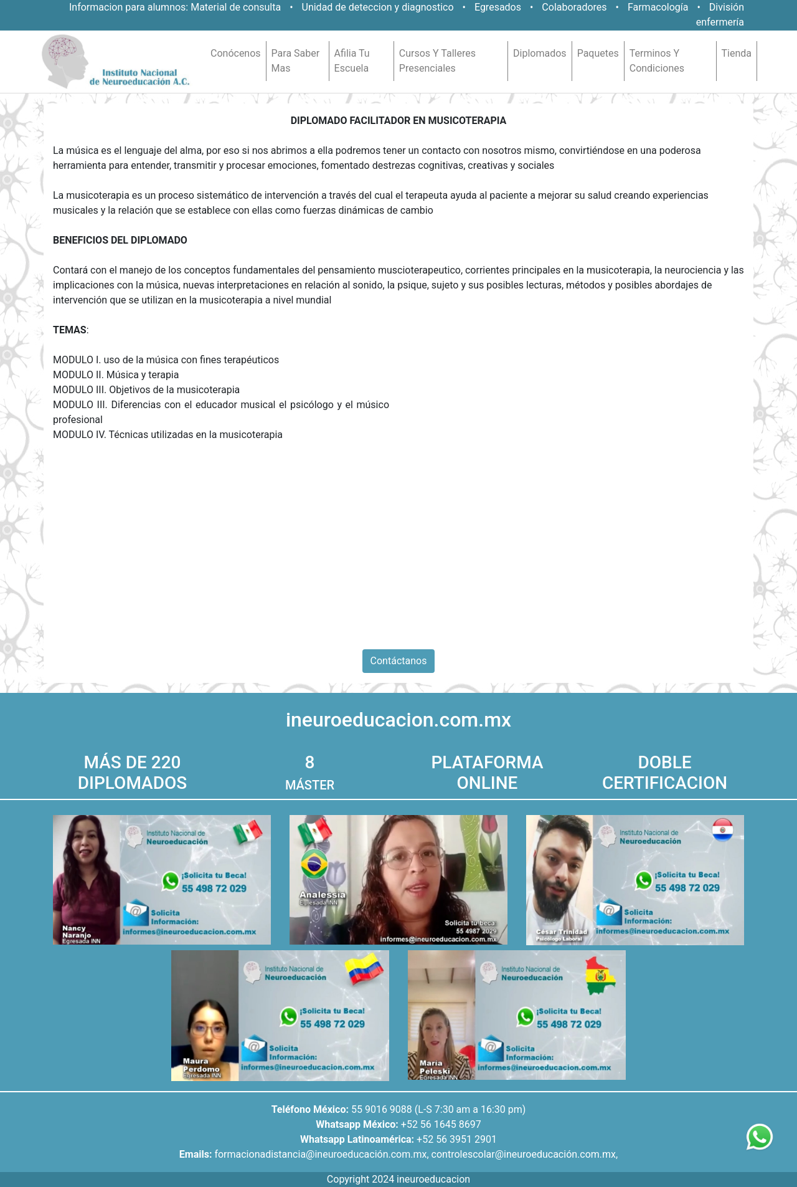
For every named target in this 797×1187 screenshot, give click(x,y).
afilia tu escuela (352, 60)
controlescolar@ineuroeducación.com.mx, (525, 1154)
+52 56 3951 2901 (457, 1139)
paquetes (598, 53)
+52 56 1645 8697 (441, 1124)
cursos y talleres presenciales (437, 60)
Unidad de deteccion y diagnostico (378, 7)
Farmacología (659, 7)
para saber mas (295, 60)
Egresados (497, 7)
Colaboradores (574, 7)
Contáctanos (398, 661)
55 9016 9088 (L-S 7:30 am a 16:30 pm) (438, 1109)
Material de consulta (236, 7)
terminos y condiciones (657, 60)
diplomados (540, 53)
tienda (737, 53)
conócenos (235, 53)
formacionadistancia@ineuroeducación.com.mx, (321, 1154)
